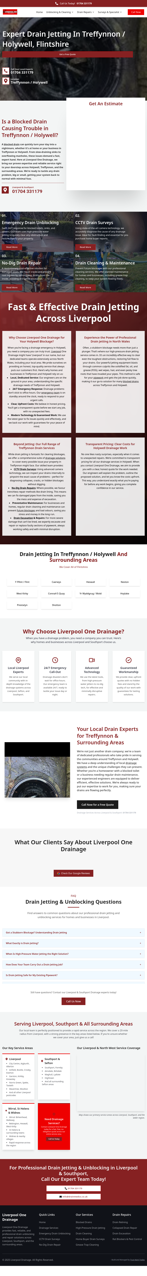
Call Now (136, 12)
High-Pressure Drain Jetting (90, 1238)
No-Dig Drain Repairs (23, 495)
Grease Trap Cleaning (87, 1254)
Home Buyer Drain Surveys (90, 1249)
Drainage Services (48, 1238)
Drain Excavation (23, 525)
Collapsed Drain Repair (125, 1238)
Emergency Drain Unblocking (54, 1243)
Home (39, 12)
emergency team (50, 400)
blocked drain (12, 146)
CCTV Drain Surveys (25, 476)
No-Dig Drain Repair (50, 1254)
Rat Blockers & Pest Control (127, 1249)
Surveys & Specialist (110, 12)
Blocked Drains (84, 1232)
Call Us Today (53, 1147)
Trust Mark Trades (137, 1270)
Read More (13, 250)
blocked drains (131, 389)
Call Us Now (73, 1009)
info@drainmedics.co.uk (73, 1206)
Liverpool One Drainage (14, 1227)
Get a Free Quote (18, 54)
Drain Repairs (85, 12)
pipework (98, 385)
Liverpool (56, 359)
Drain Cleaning (84, 1243)
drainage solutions (55, 465)
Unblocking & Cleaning (60, 12)
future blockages (26, 518)
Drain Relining (120, 1232)
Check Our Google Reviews (73, 881)
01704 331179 (84, 3)
